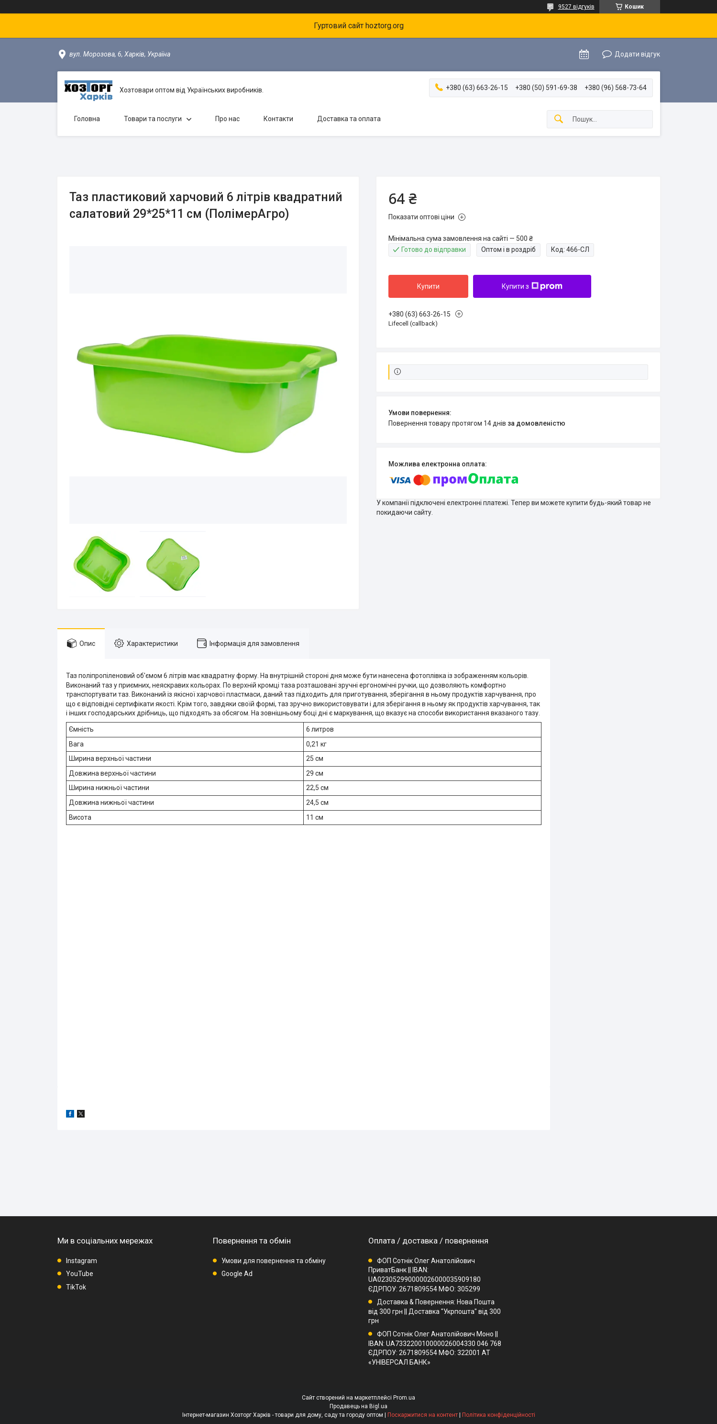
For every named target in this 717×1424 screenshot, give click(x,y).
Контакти (278, 119)
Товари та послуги (153, 119)
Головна (87, 119)
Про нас (227, 119)
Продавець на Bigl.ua (358, 1406)
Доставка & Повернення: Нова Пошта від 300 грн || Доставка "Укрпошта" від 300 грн (434, 1311)
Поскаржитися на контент (422, 1415)
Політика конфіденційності (498, 1415)
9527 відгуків (576, 6)
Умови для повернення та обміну (273, 1261)
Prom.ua (404, 1397)
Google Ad (237, 1273)
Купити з (532, 286)
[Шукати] (558, 119)
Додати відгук (637, 54)
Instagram (81, 1261)
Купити (428, 286)
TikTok (76, 1287)
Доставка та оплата (349, 119)
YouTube (79, 1273)
